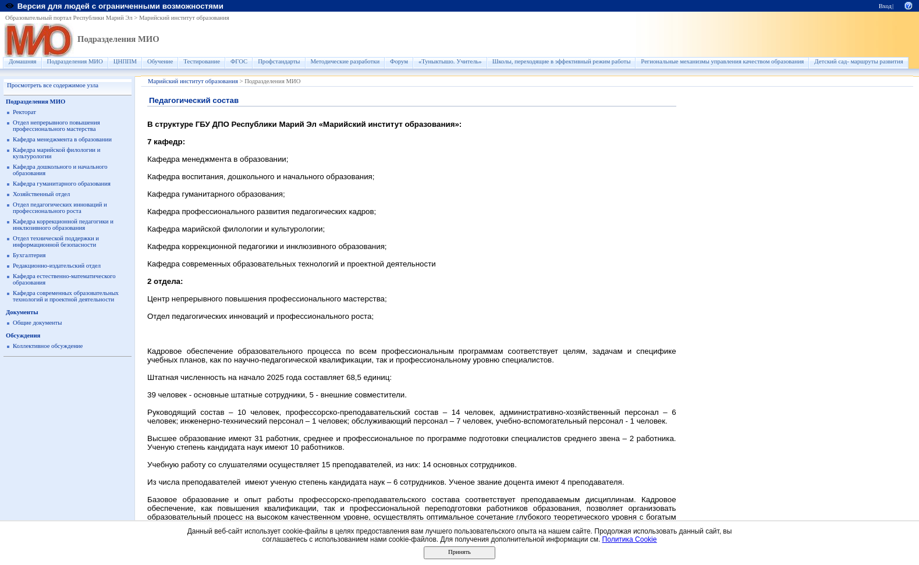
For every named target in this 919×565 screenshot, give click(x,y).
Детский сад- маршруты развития (858, 61)
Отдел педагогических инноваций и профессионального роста (60, 207)
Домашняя (23, 61)
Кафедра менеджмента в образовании (62, 139)
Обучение (160, 61)
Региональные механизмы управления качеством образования (722, 61)
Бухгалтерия (29, 255)
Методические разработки (345, 61)
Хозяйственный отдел (41, 194)
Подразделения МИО (118, 39)
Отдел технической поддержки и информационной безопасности (56, 241)
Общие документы (37, 322)
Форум (399, 61)
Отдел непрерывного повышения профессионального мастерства (56, 125)
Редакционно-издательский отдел (57, 265)
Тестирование (201, 61)
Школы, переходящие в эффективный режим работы (561, 61)
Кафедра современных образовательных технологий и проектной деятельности (66, 296)
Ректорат (24, 112)
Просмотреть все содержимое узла (52, 85)
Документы (22, 312)
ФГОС (238, 61)
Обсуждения (23, 335)
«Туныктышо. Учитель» (450, 61)
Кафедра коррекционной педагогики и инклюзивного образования (63, 224)
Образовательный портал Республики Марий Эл (69, 18)
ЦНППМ (125, 61)
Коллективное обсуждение (48, 346)
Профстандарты (279, 61)
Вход (885, 6)
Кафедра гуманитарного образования (62, 183)
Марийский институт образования (184, 18)
